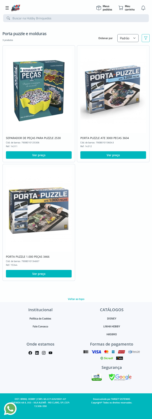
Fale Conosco (40, 326)
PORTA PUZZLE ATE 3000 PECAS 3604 (104, 138)
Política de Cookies (40, 318)
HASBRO (111, 334)
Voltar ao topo (76, 299)
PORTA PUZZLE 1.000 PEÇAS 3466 (27, 256)
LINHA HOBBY (111, 326)
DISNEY (111, 318)
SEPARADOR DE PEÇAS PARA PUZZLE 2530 (33, 138)
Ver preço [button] (38, 155)
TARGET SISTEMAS (120, 399)
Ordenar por (105, 38)
